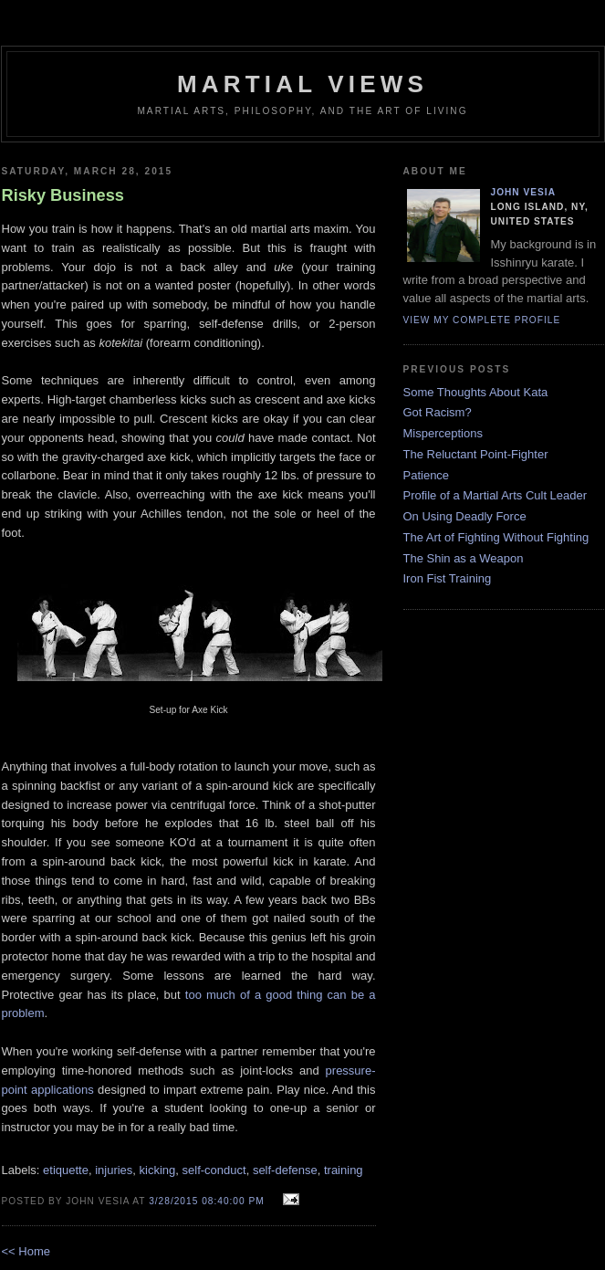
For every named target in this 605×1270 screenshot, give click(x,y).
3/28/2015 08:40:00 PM (207, 1201)
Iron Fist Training (447, 578)
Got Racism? (437, 412)
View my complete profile (482, 320)
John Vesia (523, 192)
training (343, 1170)
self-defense (285, 1170)
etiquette (66, 1170)
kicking (158, 1170)
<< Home (26, 1251)
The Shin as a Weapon (463, 558)
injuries (113, 1170)
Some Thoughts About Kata (475, 392)
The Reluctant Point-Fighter (475, 454)
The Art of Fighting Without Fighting (496, 537)
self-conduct (214, 1170)
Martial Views (302, 84)
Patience (426, 475)
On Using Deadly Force (465, 516)
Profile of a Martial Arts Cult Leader (495, 495)
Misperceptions (443, 433)
